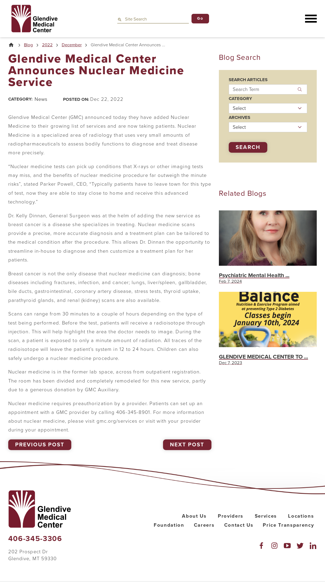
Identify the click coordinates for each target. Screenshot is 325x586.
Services (266, 516)
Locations (301, 516)
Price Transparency (288, 525)
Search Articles (248, 80)
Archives (239, 117)
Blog (28, 45)
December (72, 45)
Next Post (187, 444)
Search (248, 147)
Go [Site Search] (200, 18)
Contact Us (238, 525)
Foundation (169, 525)
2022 (47, 45)
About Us (194, 516)
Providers (230, 516)
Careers (204, 525)
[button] (311, 19)
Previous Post (39, 444)
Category (240, 99)
